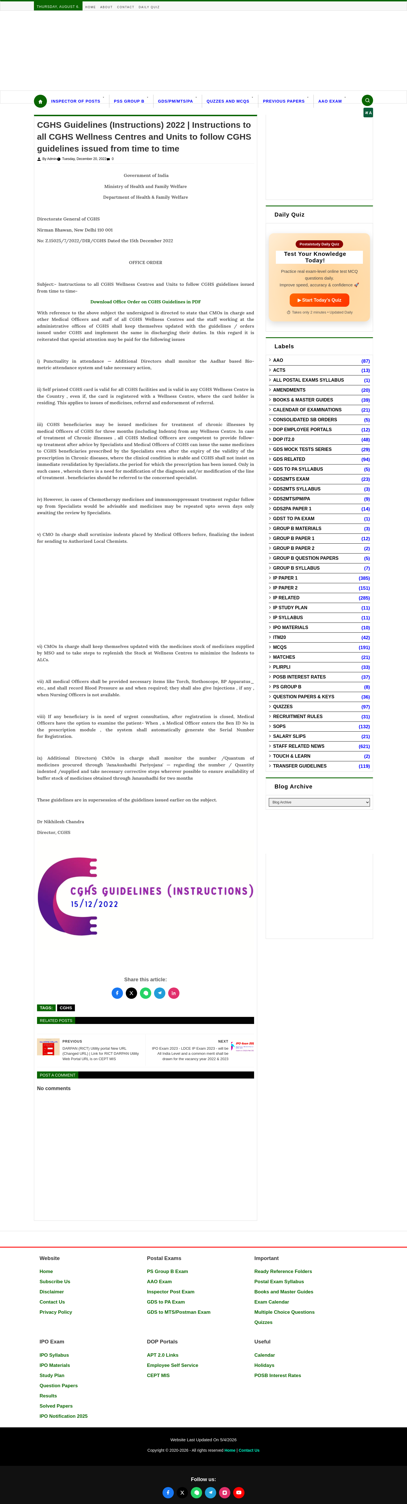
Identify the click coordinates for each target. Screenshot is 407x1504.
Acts (279, 370)
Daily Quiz (149, 7)
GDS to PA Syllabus (298, 469)
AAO (278, 360)
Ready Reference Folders (283, 1271)
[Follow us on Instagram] (224, 1492)
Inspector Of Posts (75, 101)
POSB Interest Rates (299, 677)
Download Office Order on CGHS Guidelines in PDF (145, 301)
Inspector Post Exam (170, 1292)
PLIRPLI (281, 667)
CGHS (66, 1007)
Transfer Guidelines (299, 766)
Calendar (264, 1355)
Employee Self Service (172, 1365)
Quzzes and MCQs (228, 101)
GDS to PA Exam (166, 1302)
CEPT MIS (158, 1375)
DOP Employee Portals (302, 429)
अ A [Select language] (368, 113)
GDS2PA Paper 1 (292, 508)
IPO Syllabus (54, 1355)
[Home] (40, 101)
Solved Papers (56, 1406)
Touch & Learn (291, 756)
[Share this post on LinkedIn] (173, 993)
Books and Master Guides (283, 1292)
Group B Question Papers (305, 558)
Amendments (289, 390)
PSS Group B (129, 101)
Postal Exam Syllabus (279, 1281)
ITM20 (279, 637)
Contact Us (52, 1302)
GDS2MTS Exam (291, 479)
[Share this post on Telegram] (159, 993)
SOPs (279, 726)
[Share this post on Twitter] (131, 993)
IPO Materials (290, 627)
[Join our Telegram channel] (210, 1492)
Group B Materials (297, 528)
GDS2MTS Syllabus (297, 489)
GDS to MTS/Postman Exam (179, 1312)
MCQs (280, 647)
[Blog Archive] (319, 802)
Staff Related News (298, 746)
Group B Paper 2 (293, 548)
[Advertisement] (169, 50)
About (106, 7)
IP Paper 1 (285, 578)
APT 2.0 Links (162, 1355)
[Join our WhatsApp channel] (196, 1492)
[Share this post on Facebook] (117, 993)
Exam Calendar (271, 1302)
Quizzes (283, 706)
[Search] (367, 100)
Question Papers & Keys (303, 696)
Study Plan (52, 1375)
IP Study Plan (290, 607)
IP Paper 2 (285, 587)
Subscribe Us (55, 1281)
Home (90, 7)
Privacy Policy (56, 1312)
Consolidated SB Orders (305, 419)
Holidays (264, 1365)
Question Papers (59, 1385)
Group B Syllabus (296, 568)
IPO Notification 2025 (64, 1416)
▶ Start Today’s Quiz (319, 300)
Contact (126, 7)
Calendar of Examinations (307, 409)
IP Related (286, 597)
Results (48, 1396)
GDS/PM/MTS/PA (175, 101)
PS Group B (287, 686)
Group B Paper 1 (293, 538)
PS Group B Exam (167, 1271)
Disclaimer (52, 1292)
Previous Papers (284, 101)
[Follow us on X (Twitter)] (182, 1492)
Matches (284, 657)
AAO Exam (330, 101)
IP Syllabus (288, 617)
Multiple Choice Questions (284, 1312)
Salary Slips (289, 736)
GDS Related (289, 459)
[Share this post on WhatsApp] (145, 993)
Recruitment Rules (297, 716)
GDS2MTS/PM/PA (291, 498)
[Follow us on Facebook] (168, 1492)
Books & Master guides (303, 399)
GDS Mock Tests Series (302, 449)
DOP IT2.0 (283, 439)
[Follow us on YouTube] (238, 1492)
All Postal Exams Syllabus (308, 380)
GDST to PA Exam (293, 518)
